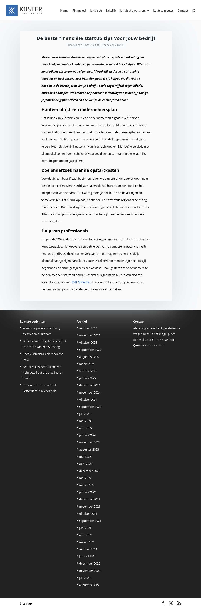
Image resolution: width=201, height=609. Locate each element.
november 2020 (89, 571)
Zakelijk (111, 10)
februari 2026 (88, 328)
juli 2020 (84, 578)
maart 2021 (87, 542)
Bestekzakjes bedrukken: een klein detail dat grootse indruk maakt (43, 372)
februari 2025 (88, 371)
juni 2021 (85, 528)
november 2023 (89, 442)
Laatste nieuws (163, 10)
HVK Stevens (80, 282)
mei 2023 (85, 457)
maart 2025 (87, 364)
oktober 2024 (88, 400)
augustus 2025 (89, 357)
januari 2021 (87, 556)
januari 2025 (87, 378)
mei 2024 (85, 421)
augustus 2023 (89, 449)
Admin (78, 45)
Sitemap (26, 603)
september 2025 (90, 350)
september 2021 (90, 521)
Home (64, 10)
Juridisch (96, 10)
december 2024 (89, 385)
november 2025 (89, 335)
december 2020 (89, 564)
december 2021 (89, 499)
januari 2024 (87, 435)
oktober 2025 (88, 343)
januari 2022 (87, 492)
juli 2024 (84, 414)
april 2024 (85, 428)
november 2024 (89, 392)
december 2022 (89, 471)
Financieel (79, 10)
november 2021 (89, 506)
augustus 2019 (89, 585)
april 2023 (85, 464)
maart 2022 (87, 485)
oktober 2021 (88, 514)
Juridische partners (133, 10)
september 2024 (90, 407)
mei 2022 (85, 478)
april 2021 (85, 535)
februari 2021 (88, 549)
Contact (183, 10)
